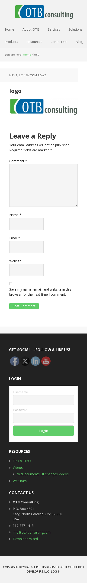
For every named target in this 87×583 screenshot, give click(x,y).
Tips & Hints (22, 461)
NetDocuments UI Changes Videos (42, 474)
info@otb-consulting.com (32, 532)
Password (20, 410)
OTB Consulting (43, 11)
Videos (18, 467)
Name (15, 215)
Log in (55, 571)
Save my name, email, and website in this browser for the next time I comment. (40, 292)
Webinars (20, 481)
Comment (18, 161)
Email (14, 238)
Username (20, 392)
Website (15, 261)
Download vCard (25, 539)
